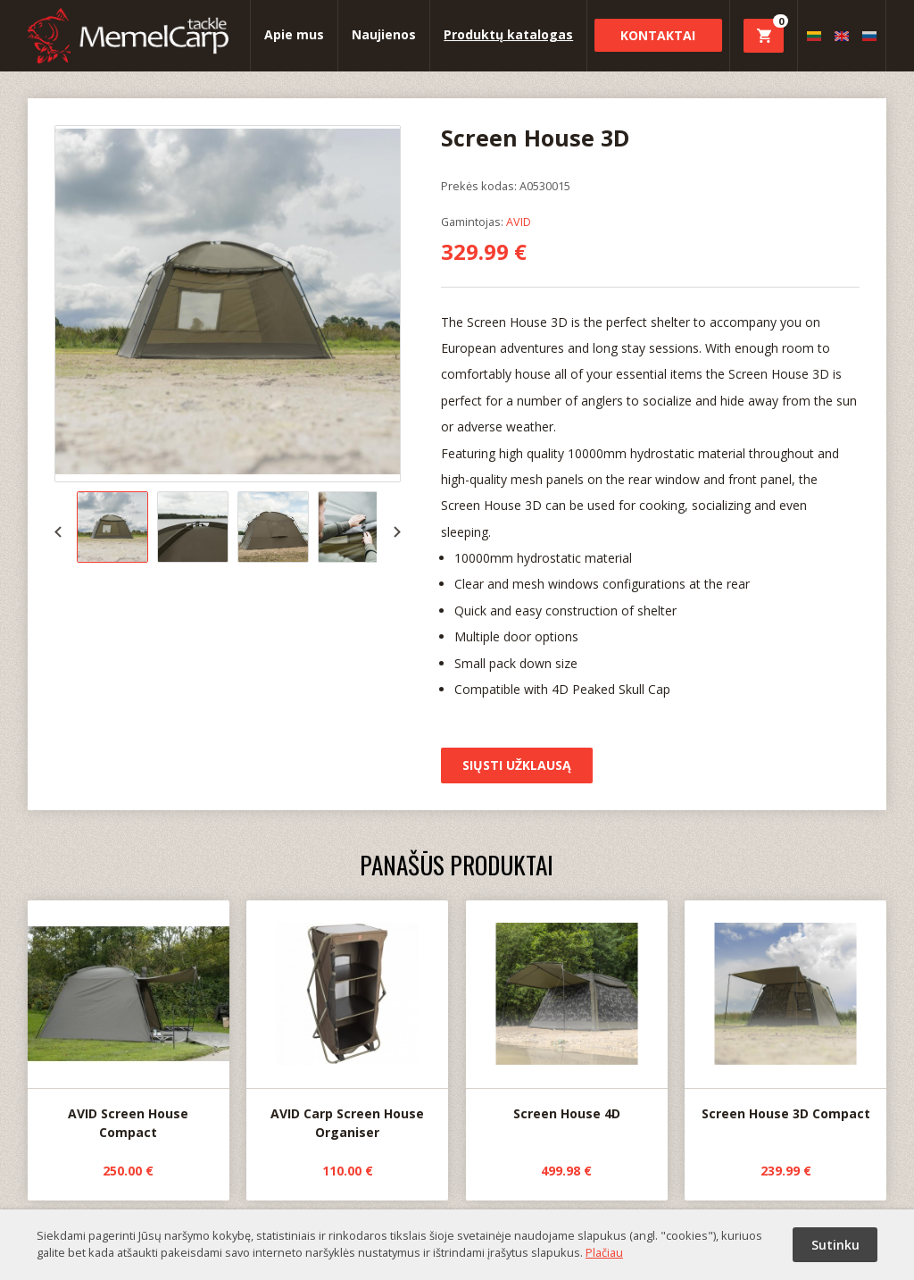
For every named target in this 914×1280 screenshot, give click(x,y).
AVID (518, 221)
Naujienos (384, 34)
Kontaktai (657, 35)
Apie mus (294, 34)
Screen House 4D (567, 1011)
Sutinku (835, 1244)
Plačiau (604, 1252)
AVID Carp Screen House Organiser (347, 1021)
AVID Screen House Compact (128, 1021)
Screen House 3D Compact (785, 1011)
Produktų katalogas (508, 34)
